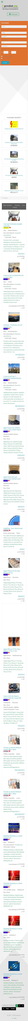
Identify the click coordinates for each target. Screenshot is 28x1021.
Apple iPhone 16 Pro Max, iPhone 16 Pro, (11, 572)
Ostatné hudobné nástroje (10, 434)
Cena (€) (3, 49)
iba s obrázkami (7, 58)
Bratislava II (15, 980)
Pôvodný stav (18, 845)
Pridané (15, 207)
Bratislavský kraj (17, 655)
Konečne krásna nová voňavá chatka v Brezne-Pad (14, 143)
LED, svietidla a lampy (9, 890)
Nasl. (7, 1009)
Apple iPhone (7, 577)
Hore (14, 1018)
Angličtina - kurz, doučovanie (12, 528)
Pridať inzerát (13, 14)
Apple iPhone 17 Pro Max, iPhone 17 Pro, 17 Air (11, 650)
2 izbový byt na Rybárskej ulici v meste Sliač (13, 276)
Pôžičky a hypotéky (8, 754)
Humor (5, 935)
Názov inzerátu (7, 205)
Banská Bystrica (12, 230)
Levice (18, 798)
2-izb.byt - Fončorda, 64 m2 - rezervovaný (13, 326)
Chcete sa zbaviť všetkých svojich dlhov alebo (12, 748)
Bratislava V (11, 842)
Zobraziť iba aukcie (8, 56)
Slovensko (6, 436)
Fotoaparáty (6, 703)
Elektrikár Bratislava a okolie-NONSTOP (14, 129)
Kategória (17, 205)
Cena (23, 205)
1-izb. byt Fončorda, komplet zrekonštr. (14, 175)
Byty (4, 230)
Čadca (18, 533)
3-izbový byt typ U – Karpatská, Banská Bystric (12, 377)
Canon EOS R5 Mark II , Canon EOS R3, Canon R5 (12, 697)
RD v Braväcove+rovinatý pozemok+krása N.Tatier (14, 159)
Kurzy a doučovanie (8, 533)
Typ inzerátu (4, 40)
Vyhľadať (5, 62)
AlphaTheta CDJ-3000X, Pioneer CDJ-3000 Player (12, 429)
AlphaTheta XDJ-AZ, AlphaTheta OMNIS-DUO (12, 478)
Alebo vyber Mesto (6, 30)
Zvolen (10, 282)
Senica (18, 754)
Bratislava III (20, 890)
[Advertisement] (14, 89)
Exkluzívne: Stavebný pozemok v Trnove (14, 190)
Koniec (13, 1009)
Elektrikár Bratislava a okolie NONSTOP (12, 837)
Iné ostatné (6, 980)
